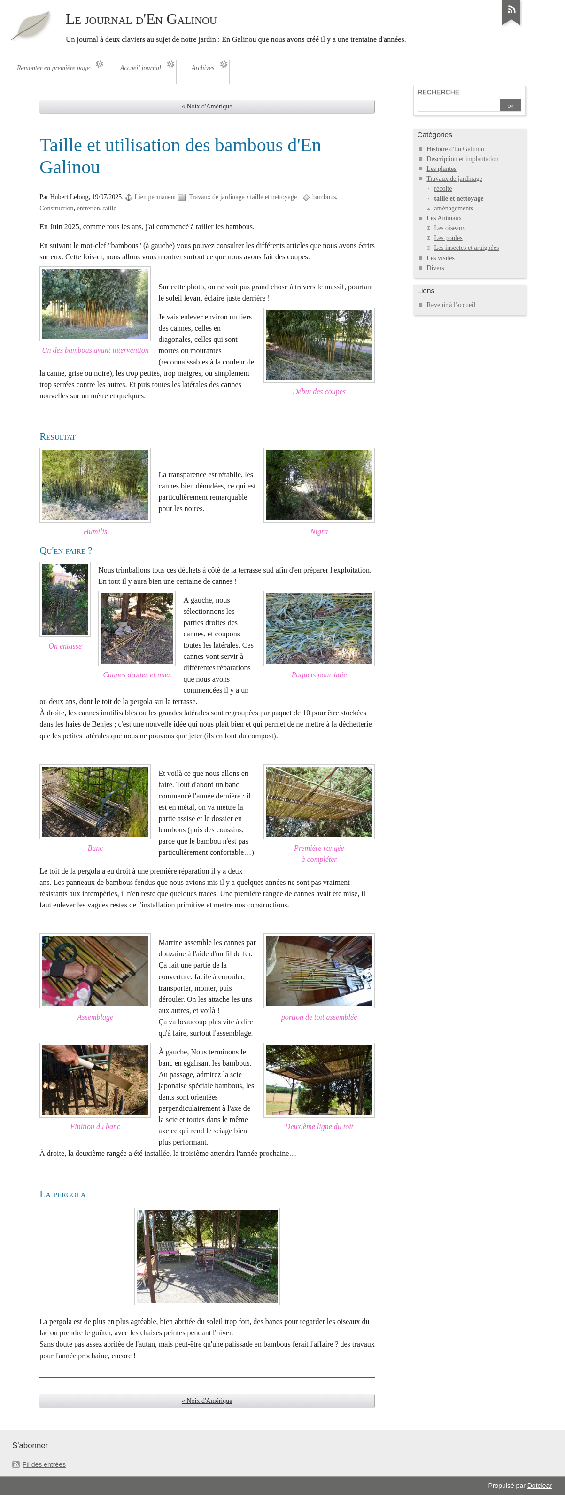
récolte (443, 188)
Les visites (440, 258)
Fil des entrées (44, 1464)
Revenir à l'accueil (450, 305)
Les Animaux (444, 218)
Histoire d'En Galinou (455, 149)
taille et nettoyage (273, 197)
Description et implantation (462, 159)
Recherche (438, 92)
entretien (88, 208)
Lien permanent (155, 197)
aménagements (453, 208)
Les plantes (441, 168)
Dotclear (539, 1485)
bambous (324, 197)
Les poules (448, 237)
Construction (56, 208)
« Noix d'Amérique (207, 106)
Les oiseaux (449, 228)
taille (109, 208)
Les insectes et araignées (466, 247)
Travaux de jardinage (217, 197)
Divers (435, 267)
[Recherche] (458, 106)
